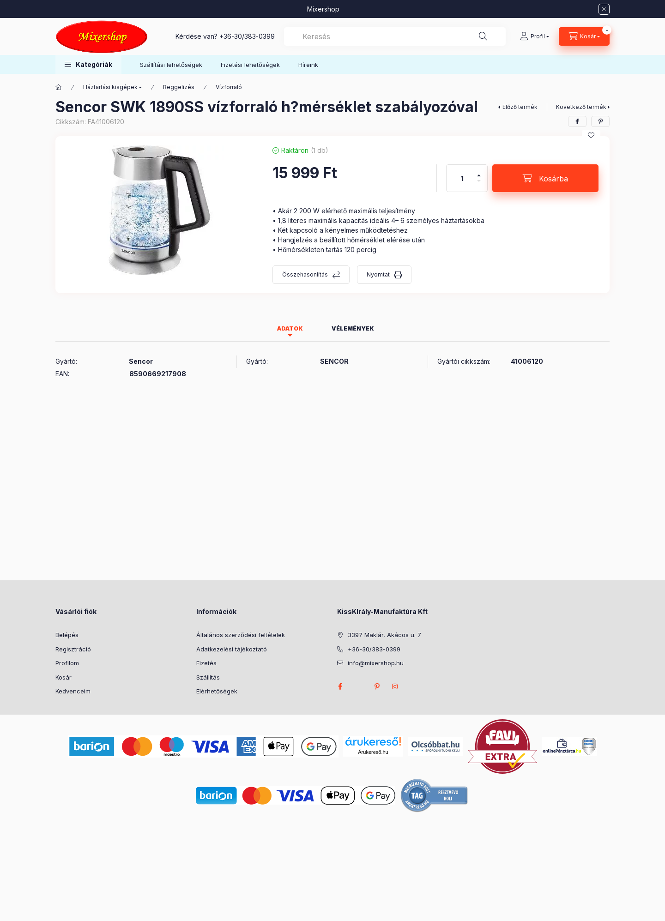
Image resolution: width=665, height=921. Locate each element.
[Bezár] (604, 9)
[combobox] (395, 36)
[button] (88, 64)
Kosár (63, 677)
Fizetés (206, 663)
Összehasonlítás (305, 274)
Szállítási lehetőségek (171, 64)
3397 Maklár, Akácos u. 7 (384, 634)
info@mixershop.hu (376, 663)
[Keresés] (483, 36)
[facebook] (577, 121)
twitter (358, 686)
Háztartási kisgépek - (112, 87)
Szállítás (208, 677)
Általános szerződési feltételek (240, 634)
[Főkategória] (58, 87)
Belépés (67, 634)
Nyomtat (378, 274)
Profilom (67, 663)
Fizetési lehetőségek (250, 64)
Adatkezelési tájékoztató (231, 649)
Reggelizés (178, 87)
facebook (340, 686)
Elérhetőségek (216, 691)
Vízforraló (229, 87)
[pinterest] (600, 121)
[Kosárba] (545, 178)
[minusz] (479, 185)
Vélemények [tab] (353, 328)
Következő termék (581, 106)
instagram (395, 686)
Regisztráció (73, 649)
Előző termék (520, 106)
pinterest (377, 686)
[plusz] (479, 171)
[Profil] (534, 36)
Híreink (308, 64)
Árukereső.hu (373, 752)
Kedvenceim (73, 691)
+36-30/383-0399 (247, 36)
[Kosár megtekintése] (584, 36)
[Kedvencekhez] (591, 135)
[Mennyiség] (462, 178)
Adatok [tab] (290, 328)
